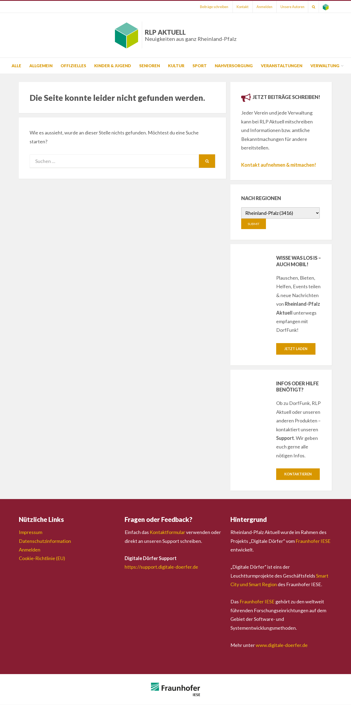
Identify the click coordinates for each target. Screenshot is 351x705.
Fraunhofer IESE (313, 541)
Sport (199, 65)
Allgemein (40, 65)
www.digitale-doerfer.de (282, 645)
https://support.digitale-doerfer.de (161, 567)
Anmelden (262, 7)
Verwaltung (324, 65)
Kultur (176, 65)
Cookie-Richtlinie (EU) (42, 558)
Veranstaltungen (281, 65)
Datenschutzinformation (45, 541)
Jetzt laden (295, 349)
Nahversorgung (234, 65)
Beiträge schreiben (210, 7)
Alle (16, 65)
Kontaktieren (298, 474)
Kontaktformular (167, 532)
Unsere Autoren (291, 7)
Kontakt (239, 7)
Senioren (149, 65)
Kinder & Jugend (112, 65)
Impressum (30, 532)
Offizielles (73, 65)
